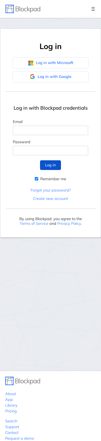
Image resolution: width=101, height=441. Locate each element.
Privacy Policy (69, 223)
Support (12, 426)
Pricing (11, 410)
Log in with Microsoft (50, 62)
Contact (12, 432)
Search (11, 420)
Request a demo (19, 438)
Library (11, 405)
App (9, 399)
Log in (50, 164)
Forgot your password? (51, 190)
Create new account (50, 198)
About (10, 393)
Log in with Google (50, 76)
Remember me (50, 178)
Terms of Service (34, 223)
